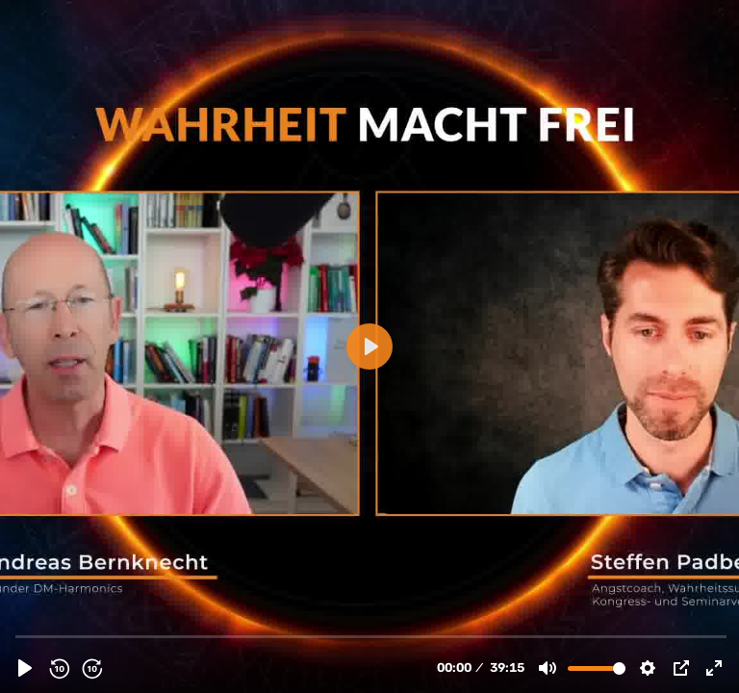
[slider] (371, 636)
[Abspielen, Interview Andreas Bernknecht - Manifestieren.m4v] (25, 668)
